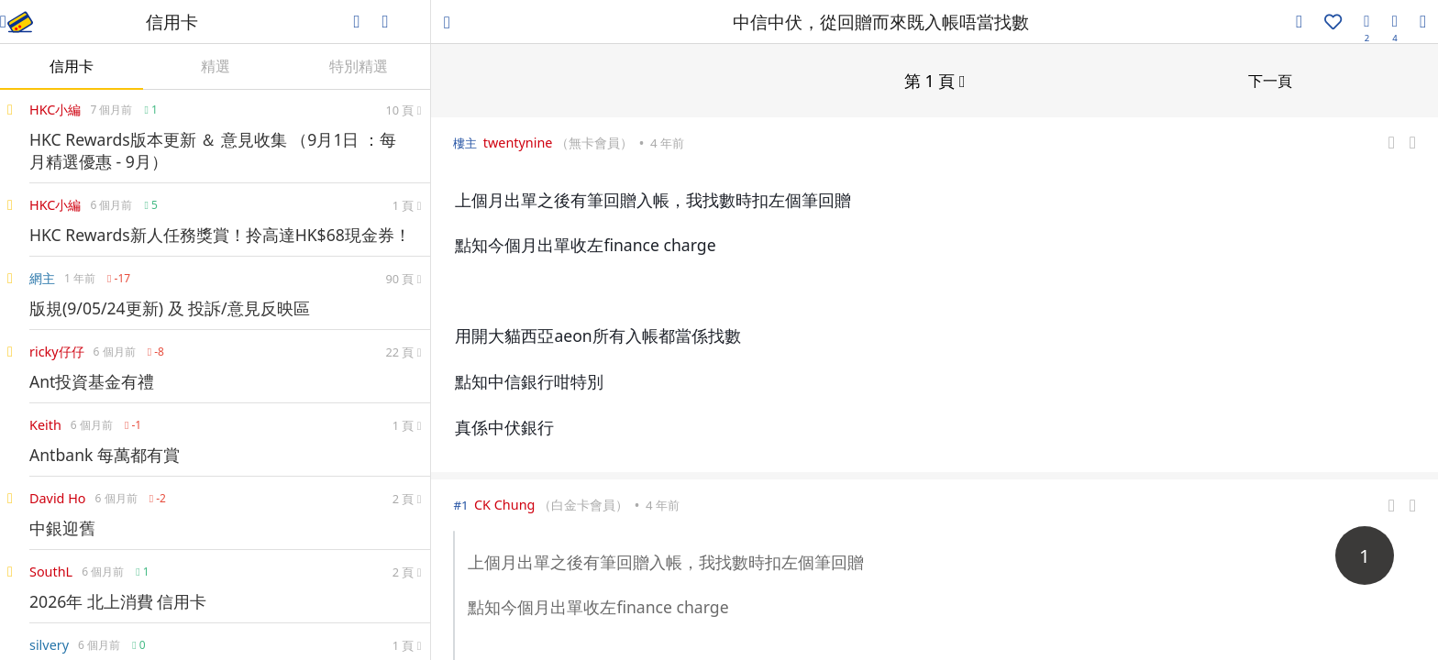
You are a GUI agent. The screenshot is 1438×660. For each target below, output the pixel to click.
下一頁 (1270, 80)
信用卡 (72, 66)
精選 (215, 66)
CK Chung (504, 503)
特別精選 (358, 66)
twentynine (518, 141)
